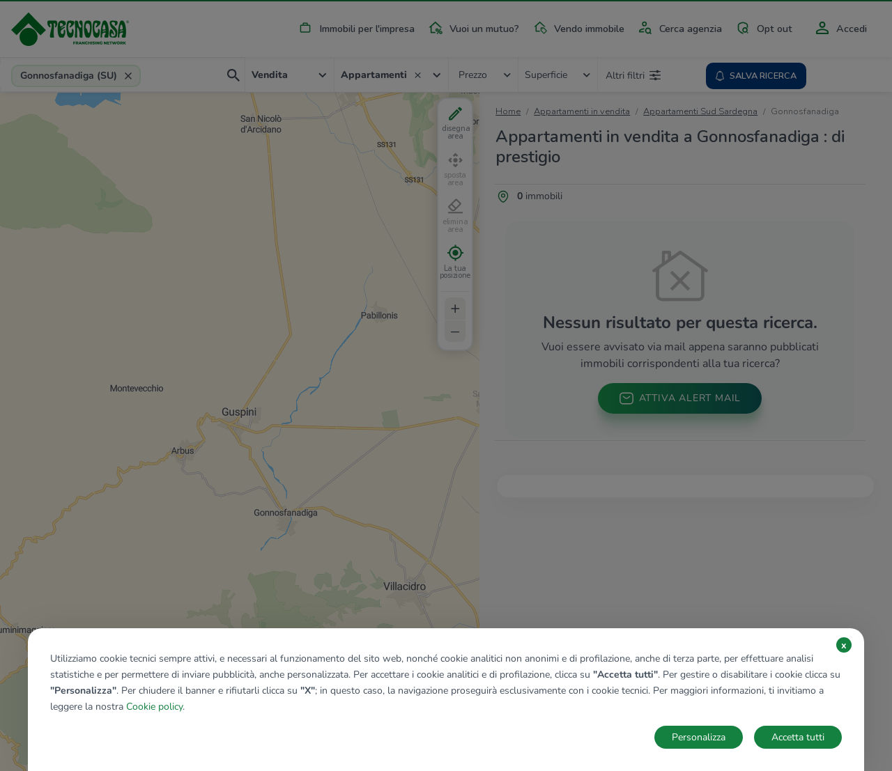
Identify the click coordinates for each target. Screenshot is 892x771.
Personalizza (698, 737)
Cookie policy (154, 706)
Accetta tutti (797, 737)
